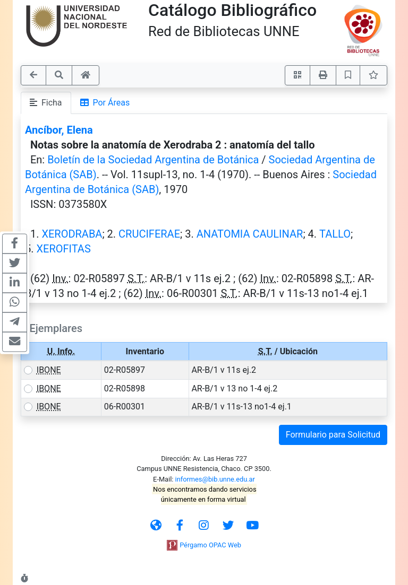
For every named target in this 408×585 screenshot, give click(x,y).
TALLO (335, 234)
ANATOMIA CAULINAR (250, 234)
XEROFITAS (63, 248)
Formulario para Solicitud (333, 435)
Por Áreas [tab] (105, 103)
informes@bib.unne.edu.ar (215, 479)
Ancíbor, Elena (59, 130)
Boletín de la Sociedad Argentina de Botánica (153, 159)
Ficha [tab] (46, 103)
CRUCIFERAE (149, 234)
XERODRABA (71, 234)
